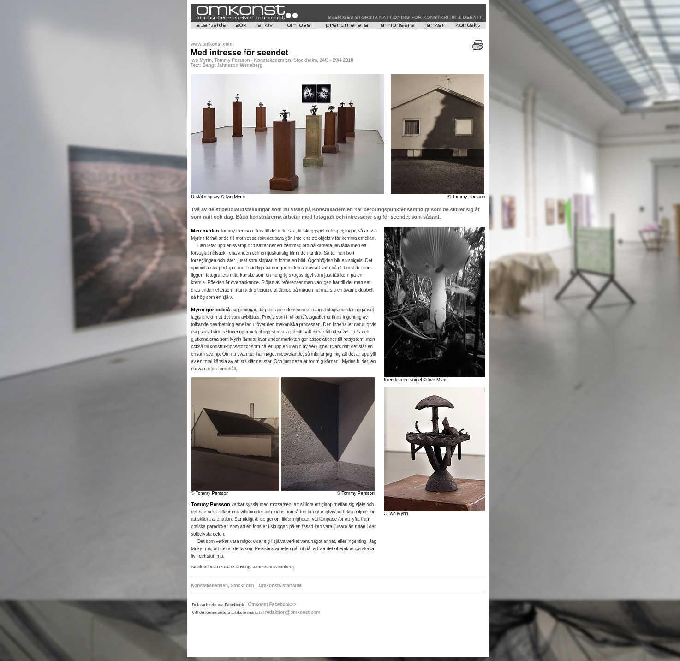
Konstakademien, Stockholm (223, 585)
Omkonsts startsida (280, 585)
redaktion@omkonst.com (292, 612)
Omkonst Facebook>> (272, 604)
